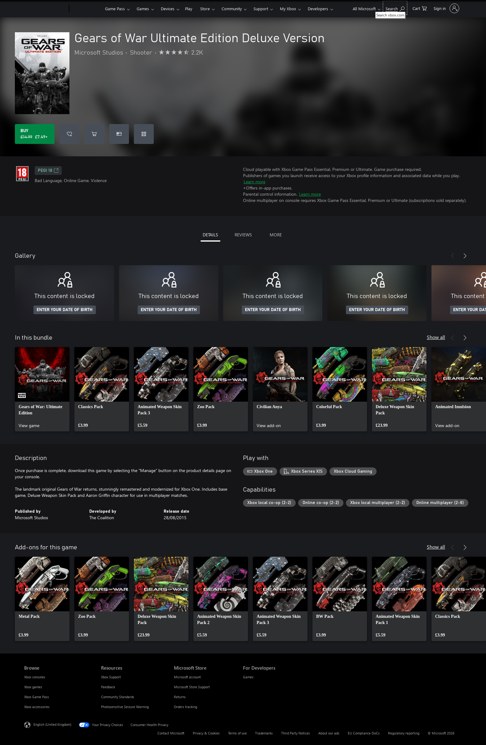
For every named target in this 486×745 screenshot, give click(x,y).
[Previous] (452, 256)
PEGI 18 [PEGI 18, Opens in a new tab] (48, 170)
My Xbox (288, 8)
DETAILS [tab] (210, 235)
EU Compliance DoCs (364, 733)
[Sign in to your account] (446, 8)
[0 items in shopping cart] (420, 8)
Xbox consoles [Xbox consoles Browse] (34, 677)
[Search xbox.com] (395, 8)
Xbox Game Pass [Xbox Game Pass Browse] (36, 697)
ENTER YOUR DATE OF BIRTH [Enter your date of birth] (65, 310)
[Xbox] (86, 8)
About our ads (328, 733)
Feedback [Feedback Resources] (108, 687)
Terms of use (237, 733)
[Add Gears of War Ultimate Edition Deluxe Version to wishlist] (69, 134)
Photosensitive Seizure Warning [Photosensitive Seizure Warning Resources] (125, 707)
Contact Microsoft (170, 733)
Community (232, 8)
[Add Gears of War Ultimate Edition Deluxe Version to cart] (94, 134)
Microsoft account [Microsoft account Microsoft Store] (187, 677)
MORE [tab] (276, 235)
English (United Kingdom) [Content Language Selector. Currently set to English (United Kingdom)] (52, 724)
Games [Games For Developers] (248, 677)
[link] (42, 389)
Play (188, 8)
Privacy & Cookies (206, 733)
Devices (168, 8)
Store (205, 8)
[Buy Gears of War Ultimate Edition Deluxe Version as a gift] (119, 134)
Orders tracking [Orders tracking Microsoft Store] (185, 707)
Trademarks (264, 733)
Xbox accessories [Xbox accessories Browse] (37, 707)
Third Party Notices (295, 733)
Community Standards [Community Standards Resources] (117, 697)
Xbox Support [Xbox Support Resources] (111, 677)
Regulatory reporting (403, 733)
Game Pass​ (115, 8)
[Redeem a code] (144, 134)
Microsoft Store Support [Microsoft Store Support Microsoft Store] (192, 687)
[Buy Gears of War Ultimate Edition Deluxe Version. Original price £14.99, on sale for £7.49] (35, 134)
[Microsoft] (45, 8)
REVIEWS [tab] (243, 235)
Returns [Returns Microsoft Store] (180, 697)
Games (143, 8)
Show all (436, 337)
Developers (318, 8)
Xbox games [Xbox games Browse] (33, 687)
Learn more (254, 182)
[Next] (465, 256)
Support (261, 8)
